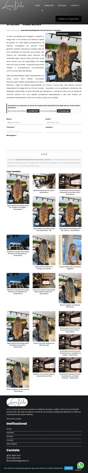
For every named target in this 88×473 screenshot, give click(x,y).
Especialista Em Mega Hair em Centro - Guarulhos (70, 229)
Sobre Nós (49, 5)
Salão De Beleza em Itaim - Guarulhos (44, 191)
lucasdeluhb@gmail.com (17, 461)
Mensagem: (11, 135)
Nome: (9, 119)
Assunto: (50, 127)
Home (37, 5)
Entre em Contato (13, 419)
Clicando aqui (63, 111)
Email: (49, 119)
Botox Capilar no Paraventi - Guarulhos (18, 390)
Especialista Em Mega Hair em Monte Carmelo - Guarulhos (18, 345)
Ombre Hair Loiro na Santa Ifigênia (70, 268)
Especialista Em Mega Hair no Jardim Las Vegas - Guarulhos (18, 207)
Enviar (44, 154)
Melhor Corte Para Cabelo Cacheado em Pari (44, 375)
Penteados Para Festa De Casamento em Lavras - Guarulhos (70, 330)
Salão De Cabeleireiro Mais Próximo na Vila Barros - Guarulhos (18, 292)
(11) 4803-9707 (33, 111)
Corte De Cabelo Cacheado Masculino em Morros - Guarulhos (44, 292)
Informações (11, 444)
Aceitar (68, 468)
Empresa (10, 432)
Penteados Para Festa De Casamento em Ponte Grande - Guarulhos (70, 376)
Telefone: (11, 127)
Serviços (62, 5)
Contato (75, 5)
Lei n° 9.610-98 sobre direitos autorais (28, 166)
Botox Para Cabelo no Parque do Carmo (44, 268)
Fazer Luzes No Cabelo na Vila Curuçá (44, 344)
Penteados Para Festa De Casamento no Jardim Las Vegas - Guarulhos (70, 353)
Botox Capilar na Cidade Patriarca (70, 306)
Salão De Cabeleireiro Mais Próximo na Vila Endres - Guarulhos (18, 253)
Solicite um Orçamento (68, 19)
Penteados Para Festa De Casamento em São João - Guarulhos (70, 192)
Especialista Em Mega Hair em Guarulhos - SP (44, 229)
